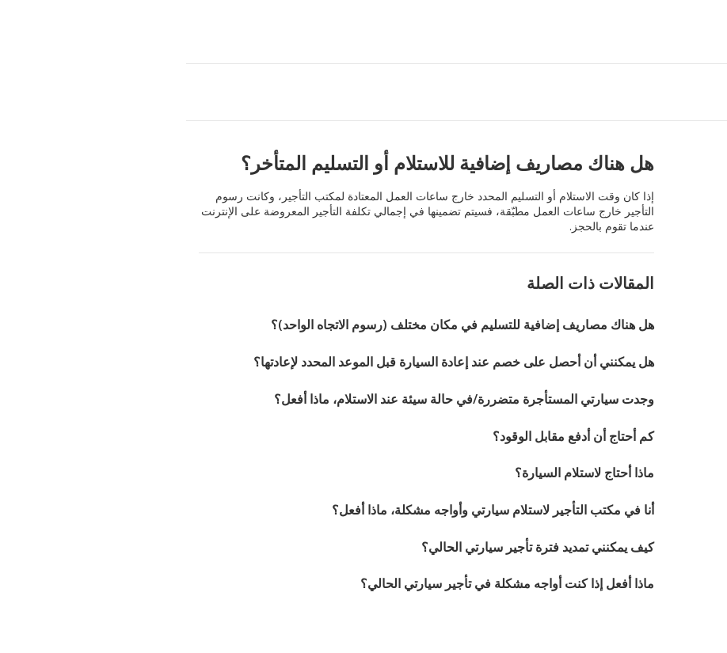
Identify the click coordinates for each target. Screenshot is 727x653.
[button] (17, 31)
